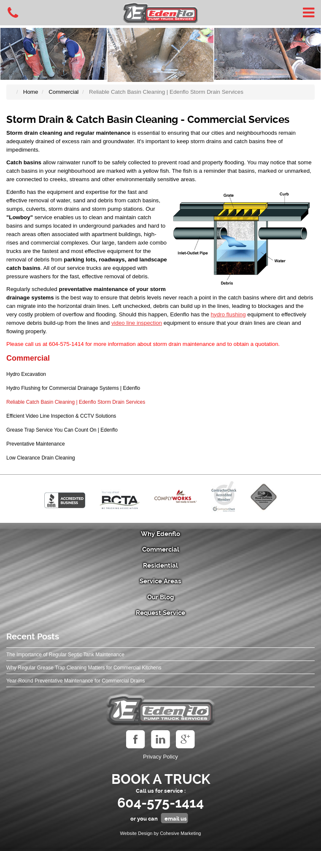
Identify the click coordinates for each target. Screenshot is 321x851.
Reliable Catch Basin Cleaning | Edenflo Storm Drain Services (75, 402)
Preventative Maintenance (35, 444)
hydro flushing (228, 314)
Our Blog (160, 597)
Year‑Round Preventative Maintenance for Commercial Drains (75, 681)
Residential (160, 565)
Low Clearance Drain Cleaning (40, 458)
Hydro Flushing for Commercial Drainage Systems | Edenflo (73, 388)
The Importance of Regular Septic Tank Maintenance (65, 655)
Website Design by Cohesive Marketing (160, 833)
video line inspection (136, 323)
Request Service (160, 613)
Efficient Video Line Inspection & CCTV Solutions (61, 416)
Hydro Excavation (26, 374)
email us (176, 819)
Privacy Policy (160, 756)
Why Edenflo (160, 534)
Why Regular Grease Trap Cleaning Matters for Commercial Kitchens (83, 668)
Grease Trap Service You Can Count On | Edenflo (62, 430)
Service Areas (160, 581)
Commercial (28, 358)
